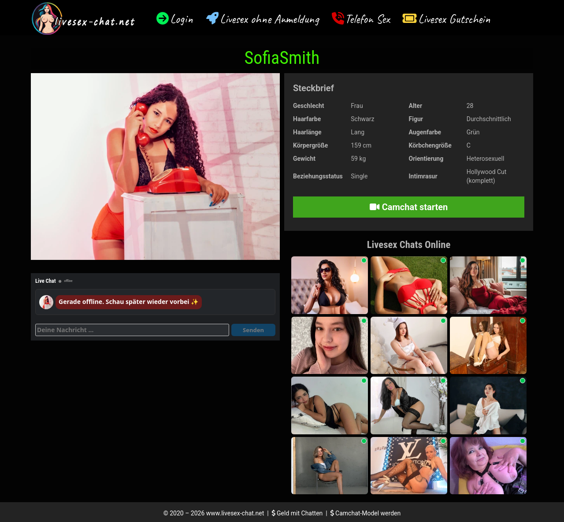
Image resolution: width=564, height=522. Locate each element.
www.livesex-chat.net (235, 513)
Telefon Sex (367, 18)
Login (181, 18)
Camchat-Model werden (365, 513)
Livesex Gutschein (454, 18)
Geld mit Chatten (298, 513)
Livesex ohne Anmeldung (269, 18)
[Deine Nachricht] (132, 330)
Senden (253, 330)
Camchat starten (409, 207)
